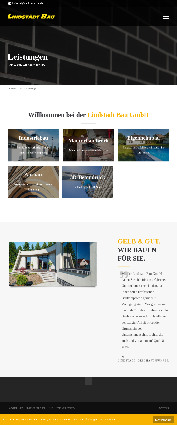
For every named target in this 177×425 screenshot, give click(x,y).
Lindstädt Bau (15, 88)
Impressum (163, 408)
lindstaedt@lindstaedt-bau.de (25, 3)
